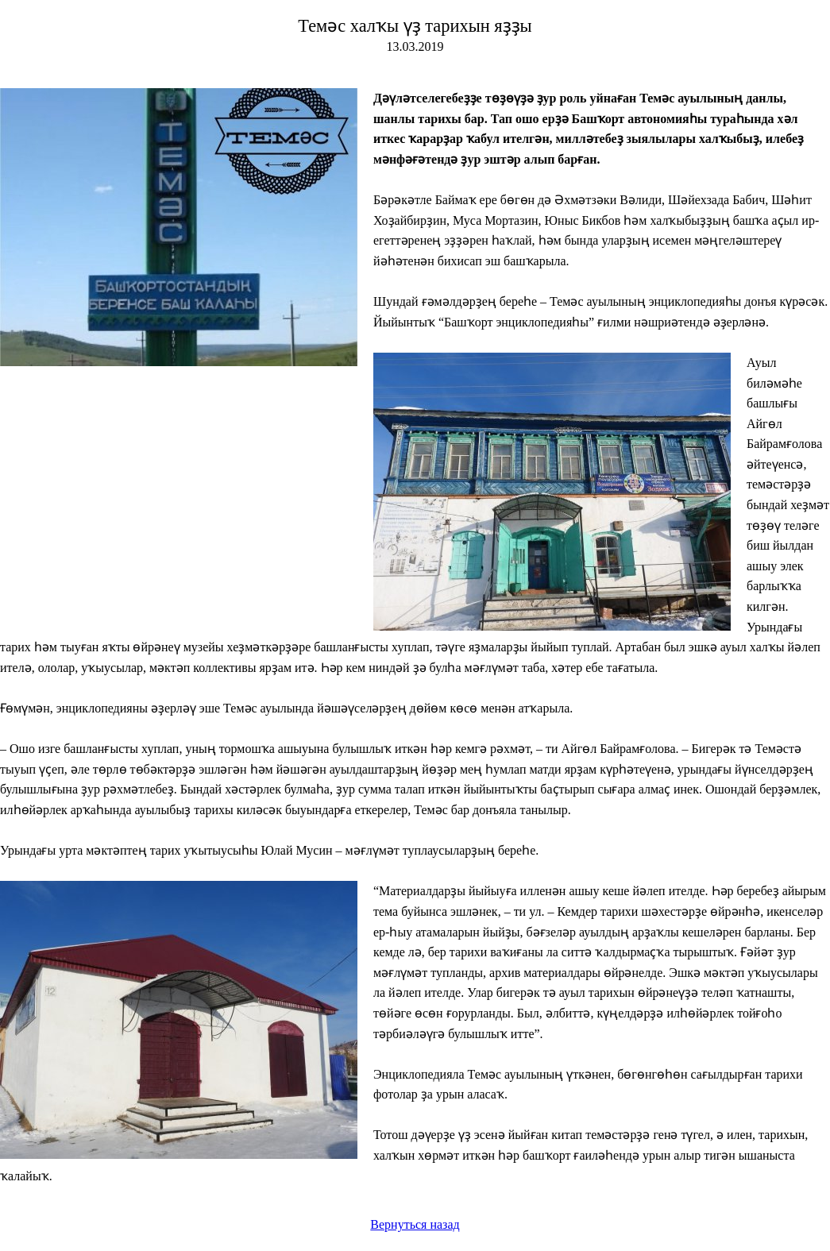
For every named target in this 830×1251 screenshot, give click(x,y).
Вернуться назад (414, 1224)
